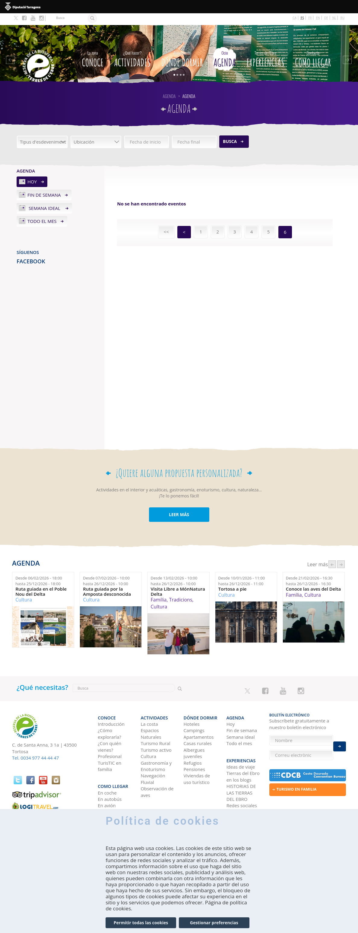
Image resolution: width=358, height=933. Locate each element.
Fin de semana (44, 183)
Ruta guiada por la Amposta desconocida (107, 580)
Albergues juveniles (194, 738)
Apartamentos (199, 722)
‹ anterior (332, 552)
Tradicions (180, 588)
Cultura (23, 588)
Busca (230, 129)
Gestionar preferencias (214, 922)
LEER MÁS (179, 502)
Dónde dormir (182, 46)
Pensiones (194, 754)
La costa (149, 709)
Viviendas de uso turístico (197, 764)
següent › (341, 552)
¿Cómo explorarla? (109, 718)
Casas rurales (198, 728)
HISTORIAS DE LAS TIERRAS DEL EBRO (241, 774)
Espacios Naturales (151, 718)
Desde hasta (38, 569)
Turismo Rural (155, 728)
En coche (107, 774)
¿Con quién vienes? (109, 731)
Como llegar (313, 46)
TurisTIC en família (109, 751)
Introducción (111, 709)
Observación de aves (157, 776)
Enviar (339, 743)
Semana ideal (44, 196)
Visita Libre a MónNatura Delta (177, 580)
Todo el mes (42, 209)
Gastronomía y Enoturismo (156, 751)
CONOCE (92, 46)
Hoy (32, 170)
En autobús (110, 781)
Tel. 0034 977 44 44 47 (35, 746)
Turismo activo (156, 735)
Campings (194, 715)
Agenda (225, 46)
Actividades (132, 46)
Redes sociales (242, 787)
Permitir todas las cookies (141, 922)
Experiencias (265, 46)
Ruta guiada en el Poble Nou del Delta (41, 580)
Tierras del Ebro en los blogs (243, 758)
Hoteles (192, 709)
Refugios (193, 748)
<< (166, 220)
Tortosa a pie (232, 577)
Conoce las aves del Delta (313, 577)
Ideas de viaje (241, 748)
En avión (107, 787)
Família (158, 588)
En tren (105, 794)
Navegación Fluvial (153, 764)
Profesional (110, 741)
